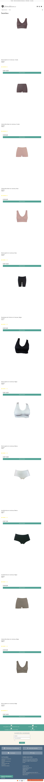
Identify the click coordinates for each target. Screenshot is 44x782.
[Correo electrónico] (22, 738)
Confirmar (22, 742)
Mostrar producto (22, 72)
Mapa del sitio (25, 774)
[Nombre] (22, 735)
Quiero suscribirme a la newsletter (23, 740)
